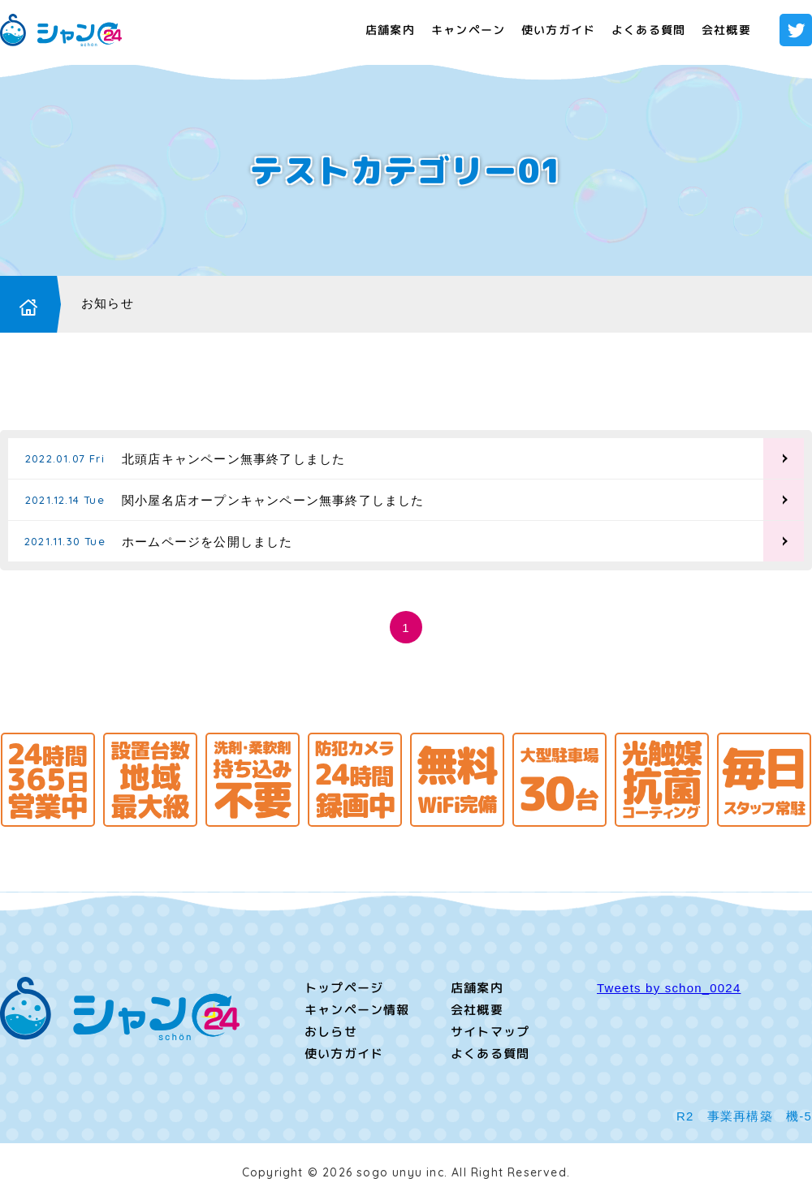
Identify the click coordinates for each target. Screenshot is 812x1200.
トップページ (343, 987)
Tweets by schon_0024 (669, 988)
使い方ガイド (558, 29)
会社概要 (726, 29)
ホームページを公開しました (207, 541)
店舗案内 (390, 29)
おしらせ (330, 1031)
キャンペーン (468, 29)
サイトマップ (490, 1031)
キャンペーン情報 (357, 1009)
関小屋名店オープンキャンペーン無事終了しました (273, 500)
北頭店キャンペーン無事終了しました (233, 459)
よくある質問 (648, 29)
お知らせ (107, 303)
